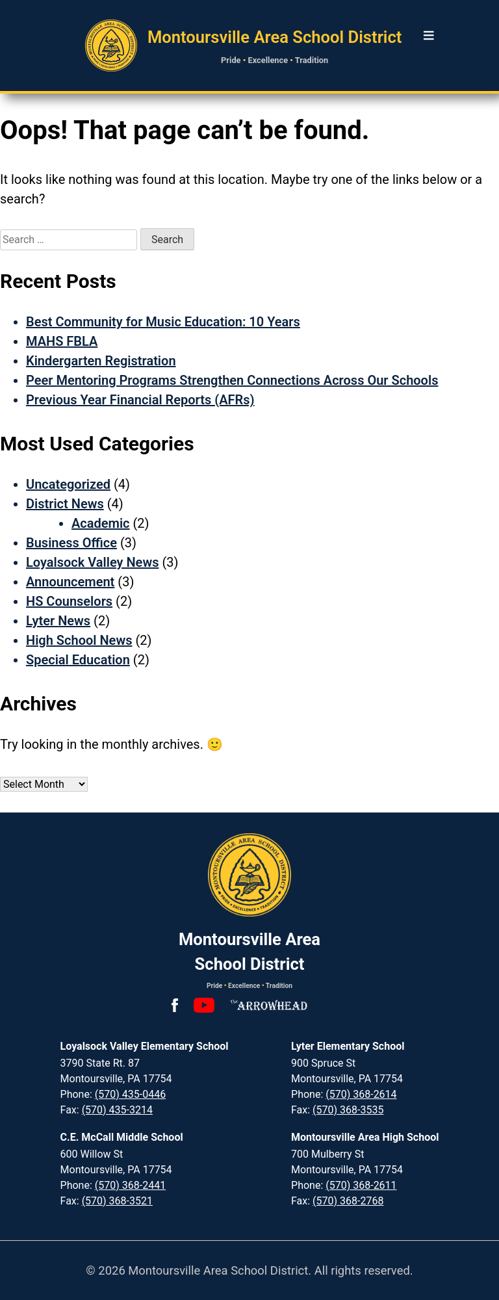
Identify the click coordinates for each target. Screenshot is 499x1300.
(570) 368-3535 (348, 1110)
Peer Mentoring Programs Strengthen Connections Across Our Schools (232, 380)
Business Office (71, 543)
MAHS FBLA (61, 341)
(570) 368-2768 (348, 1201)
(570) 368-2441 (130, 1185)
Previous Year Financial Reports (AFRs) (140, 400)
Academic (100, 523)
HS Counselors (69, 601)
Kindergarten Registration (101, 361)
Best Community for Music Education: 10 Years (163, 322)
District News (65, 504)
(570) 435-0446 (130, 1094)
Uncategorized (68, 484)
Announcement (70, 582)
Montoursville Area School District (274, 37)
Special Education (78, 660)
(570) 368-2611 (361, 1185)
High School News (79, 640)
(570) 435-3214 (117, 1110)
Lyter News (58, 621)
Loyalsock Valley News (92, 562)
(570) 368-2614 (361, 1094)
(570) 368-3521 (117, 1201)
